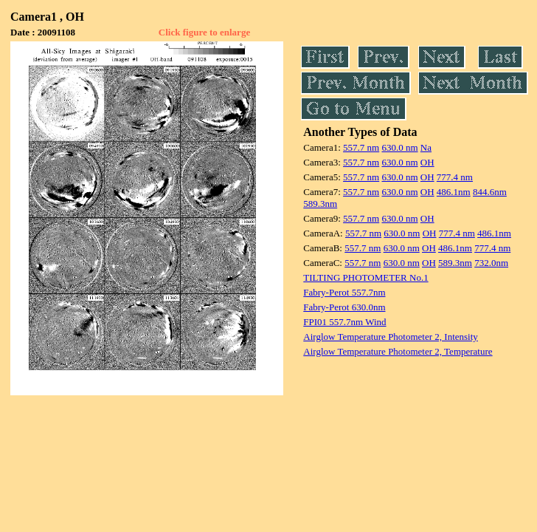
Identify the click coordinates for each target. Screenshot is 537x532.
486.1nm (454, 191)
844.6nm (490, 191)
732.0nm (491, 262)
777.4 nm (455, 177)
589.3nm (320, 203)
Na (426, 147)
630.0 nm (399, 147)
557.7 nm (361, 147)
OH (427, 162)
